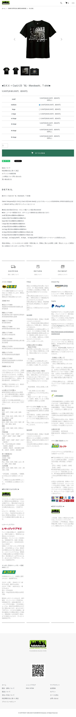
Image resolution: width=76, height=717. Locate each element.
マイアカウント (55, 685)
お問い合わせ (54, 698)
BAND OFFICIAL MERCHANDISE (17, 8)
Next (61, 39)
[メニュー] (73, 3)
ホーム (4, 8)
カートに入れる (38, 153)
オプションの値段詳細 (9, 173)
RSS (27, 688)
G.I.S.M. (31, 8)
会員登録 (53, 688)
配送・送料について (8, 688)
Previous (14, 39)
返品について (6, 168)
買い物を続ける (7, 179)
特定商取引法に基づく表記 (10, 170)
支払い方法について (8, 695)
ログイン (53, 691)
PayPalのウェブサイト (64, 326)
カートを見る (54, 695)
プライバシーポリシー (9, 702)
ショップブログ (31, 685)
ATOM (32, 688)
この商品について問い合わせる (11, 176)
